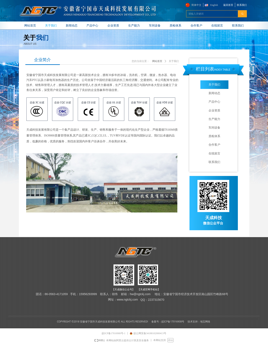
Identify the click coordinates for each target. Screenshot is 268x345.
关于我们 (174, 61)
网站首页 (157, 61)
